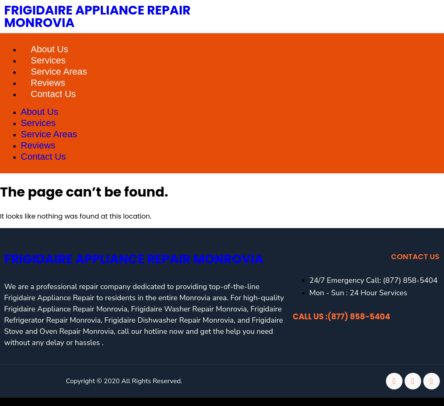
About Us (49, 49)
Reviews (48, 83)
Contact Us (53, 94)
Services (48, 60)
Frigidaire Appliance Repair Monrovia (97, 17)
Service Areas (59, 71)
